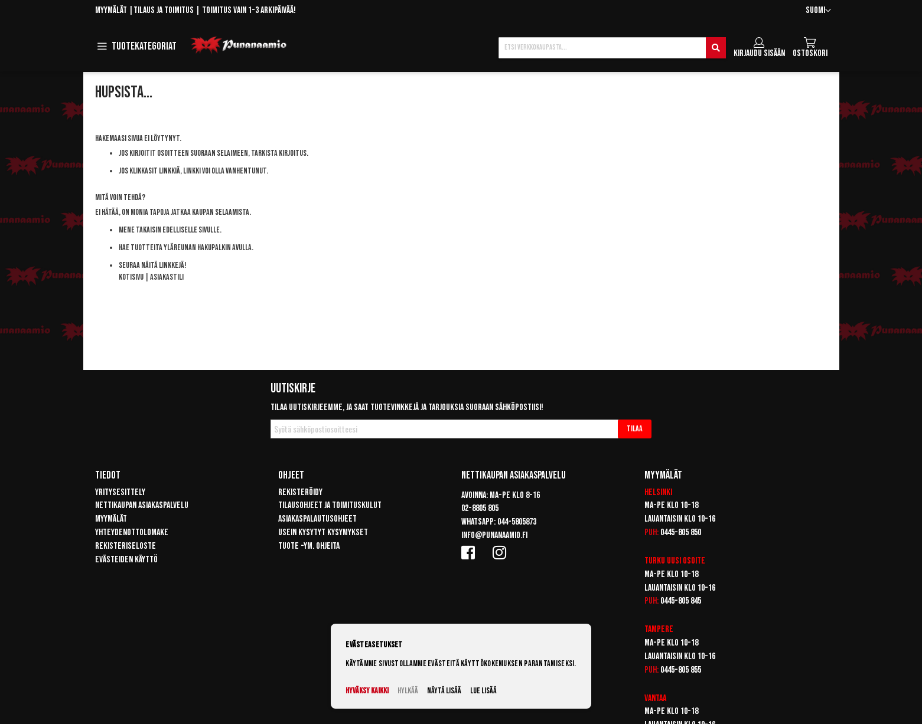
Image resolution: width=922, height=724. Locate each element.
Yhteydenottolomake (131, 532)
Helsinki (658, 492)
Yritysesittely (120, 492)
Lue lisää (483, 691)
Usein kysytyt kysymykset (323, 532)
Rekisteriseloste (125, 546)
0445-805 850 (680, 532)
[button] (818, 11)
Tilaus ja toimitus (163, 10)
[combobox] (612, 47)
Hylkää (408, 691)
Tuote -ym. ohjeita (309, 546)
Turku (654, 560)
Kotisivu (131, 277)
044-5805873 (516, 522)
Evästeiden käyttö (126, 559)
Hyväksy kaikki (367, 691)
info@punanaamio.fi (494, 535)
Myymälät (111, 10)
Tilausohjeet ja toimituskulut (330, 505)
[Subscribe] (634, 429)
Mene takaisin (140, 230)
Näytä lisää (444, 691)
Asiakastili (167, 277)
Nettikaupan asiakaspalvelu (141, 505)
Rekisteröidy (300, 492)
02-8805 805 (480, 508)
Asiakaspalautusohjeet (317, 519)
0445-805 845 (680, 601)
